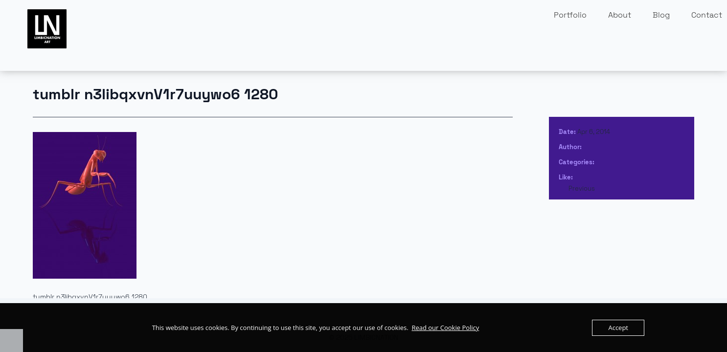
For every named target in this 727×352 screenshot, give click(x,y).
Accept (618, 327)
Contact (706, 15)
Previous (581, 188)
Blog (661, 15)
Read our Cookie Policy (445, 327)
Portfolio (570, 15)
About (619, 15)
